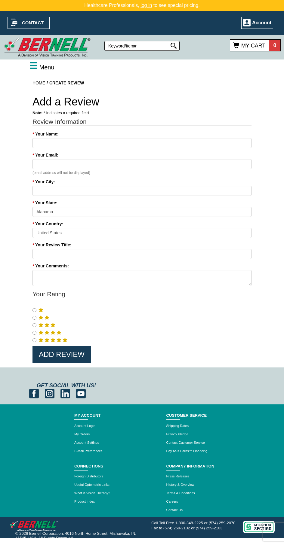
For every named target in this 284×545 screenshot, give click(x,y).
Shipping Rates (177, 426)
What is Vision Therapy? (92, 493)
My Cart (253, 46)
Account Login (84, 426)
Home (38, 83)
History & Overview (180, 484)
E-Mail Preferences (88, 451)
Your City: (43, 181)
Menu (41, 67)
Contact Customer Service (185, 442)
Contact (33, 22)
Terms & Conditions (180, 493)
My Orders (82, 434)
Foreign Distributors (88, 476)
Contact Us (174, 510)
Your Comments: (50, 265)
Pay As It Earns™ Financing (187, 451)
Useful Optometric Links (92, 484)
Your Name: (45, 134)
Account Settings (86, 442)
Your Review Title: (51, 244)
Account (261, 22)
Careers (172, 501)
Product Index (84, 501)
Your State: (44, 202)
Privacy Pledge (177, 434)
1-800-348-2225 (189, 523)
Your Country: (47, 223)
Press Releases (178, 476)
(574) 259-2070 (222, 523)
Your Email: (45, 155)
